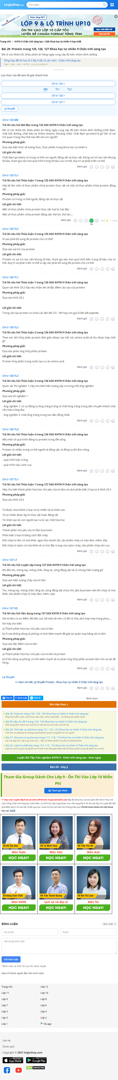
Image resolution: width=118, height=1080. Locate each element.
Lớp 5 (5, 1011)
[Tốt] (108, 167)
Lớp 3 (5, 1017)
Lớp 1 (5, 1023)
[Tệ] (97, 167)
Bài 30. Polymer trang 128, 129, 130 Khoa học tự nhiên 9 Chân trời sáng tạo (47, 713)
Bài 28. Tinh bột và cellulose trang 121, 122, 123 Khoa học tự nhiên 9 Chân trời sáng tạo (54, 729)
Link (12, 810)
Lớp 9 (5, 999)
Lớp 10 (44, 992)
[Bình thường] (102, 167)
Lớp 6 (44, 1005)
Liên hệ (6, 1040)
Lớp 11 (5, 992)
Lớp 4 (44, 1011)
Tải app (46, 1023)
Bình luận (21, 698)
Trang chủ (7, 986)
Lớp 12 (44, 986)
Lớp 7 (5, 1005)
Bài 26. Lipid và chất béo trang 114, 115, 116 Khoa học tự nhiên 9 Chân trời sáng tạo (52, 745)
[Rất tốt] (113, 167)
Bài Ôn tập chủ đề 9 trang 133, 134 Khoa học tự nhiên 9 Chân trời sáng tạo (46, 721)
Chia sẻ (7, 697)
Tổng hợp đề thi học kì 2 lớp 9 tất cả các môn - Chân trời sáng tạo (42, 60)
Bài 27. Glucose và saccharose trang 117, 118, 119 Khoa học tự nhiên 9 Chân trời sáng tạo (55, 737)
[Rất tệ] (91, 167)
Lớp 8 (44, 999)
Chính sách (8, 1046)
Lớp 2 (44, 1017)
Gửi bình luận (11, 959)
